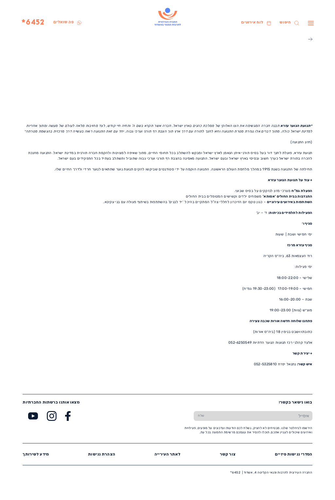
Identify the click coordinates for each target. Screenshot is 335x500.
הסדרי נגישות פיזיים (293, 455)
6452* (33, 22)
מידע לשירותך (36, 455)
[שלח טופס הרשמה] (201, 416)
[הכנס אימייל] (260, 416)
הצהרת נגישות (101, 455)
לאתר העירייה (167, 455)
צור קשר (228, 455)
